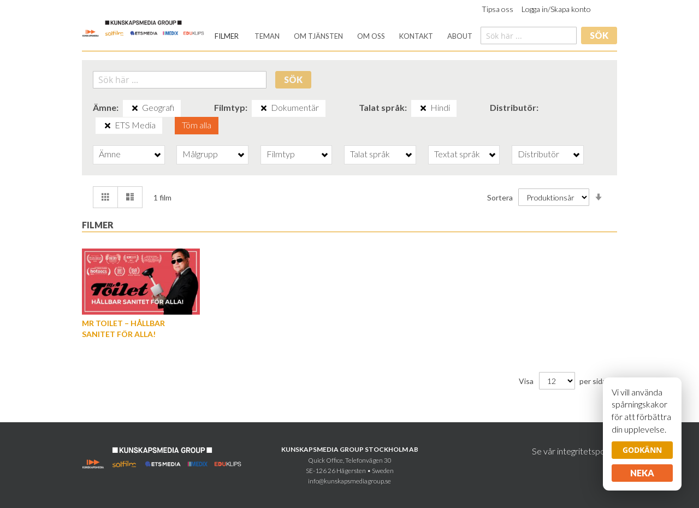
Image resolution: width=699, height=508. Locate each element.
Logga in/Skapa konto (556, 9)
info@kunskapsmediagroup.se (349, 481)
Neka (642, 473)
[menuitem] (226, 36)
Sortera (500, 197)
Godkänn (642, 450)
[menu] (343, 36)
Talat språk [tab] (370, 154)
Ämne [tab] (110, 154)
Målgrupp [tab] (200, 154)
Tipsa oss (497, 9)
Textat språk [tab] (457, 154)
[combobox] (529, 35)
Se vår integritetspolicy (574, 451)
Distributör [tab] (538, 154)
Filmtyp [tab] (280, 154)
